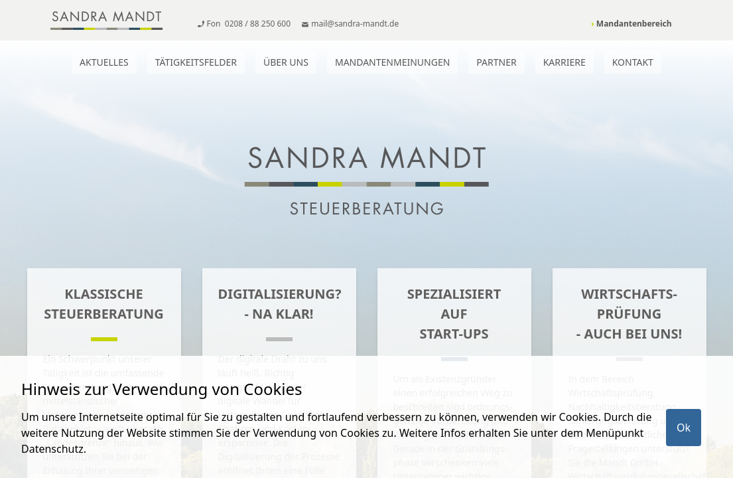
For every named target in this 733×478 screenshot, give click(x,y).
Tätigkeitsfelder (196, 62)
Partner (496, 62)
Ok (684, 427)
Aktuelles (104, 62)
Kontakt (632, 62)
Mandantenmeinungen (392, 62)
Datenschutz (52, 448)
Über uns (285, 62)
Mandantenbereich (631, 23)
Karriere (564, 62)
